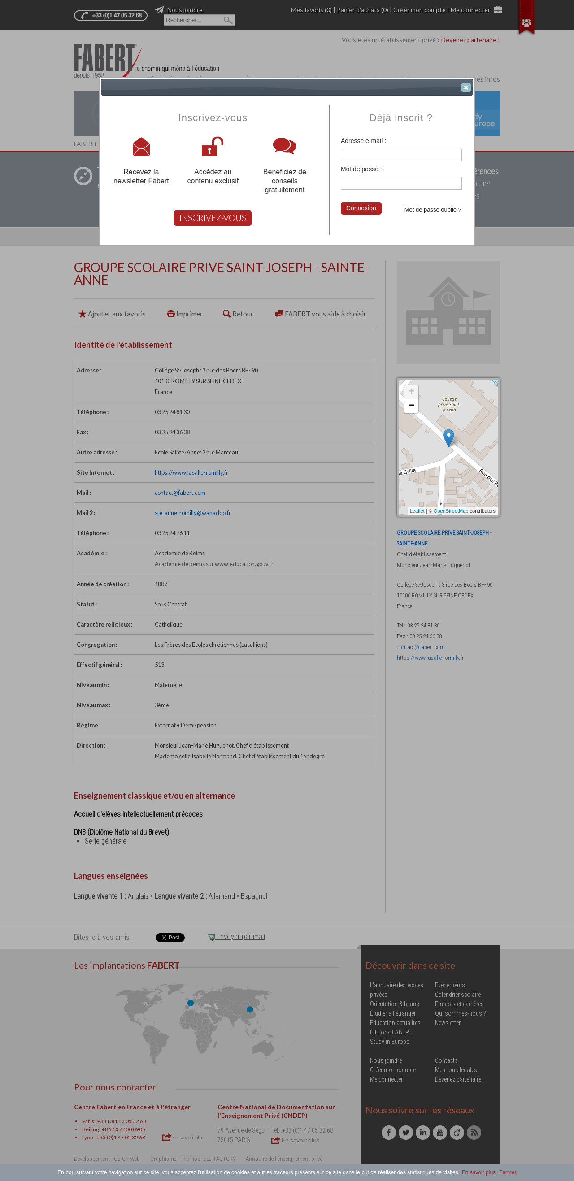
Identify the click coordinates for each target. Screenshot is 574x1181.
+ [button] (411, 392)
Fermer (508, 1172)
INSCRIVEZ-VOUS (212, 217)
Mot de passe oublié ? (432, 209)
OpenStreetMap (451, 511)
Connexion (361, 208)
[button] (466, 87)
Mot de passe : (361, 169)
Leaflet (417, 511)
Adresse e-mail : (363, 140)
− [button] (411, 406)
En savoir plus (479, 1172)
